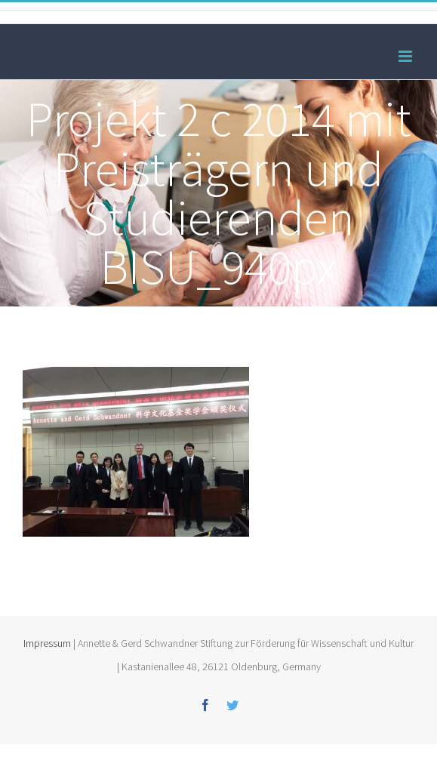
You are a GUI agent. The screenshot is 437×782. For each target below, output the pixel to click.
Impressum (47, 643)
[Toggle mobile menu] (406, 56)
